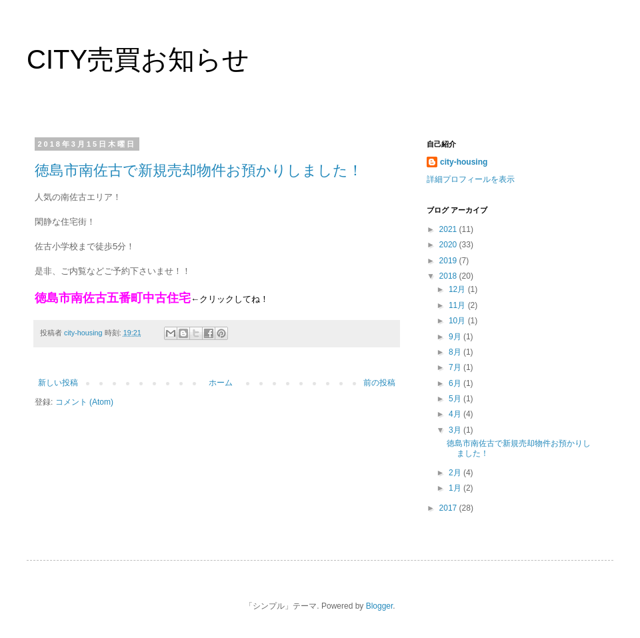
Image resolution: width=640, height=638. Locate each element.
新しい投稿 (58, 382)
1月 (456, 488)
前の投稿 (379, 382)
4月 (456, 414)
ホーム (221, 382)
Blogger (379, 606)
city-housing (463, 162)
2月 (456, 472)
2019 (449, 260)
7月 (456, 367)
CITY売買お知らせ (138, 59)
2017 (449, 508)
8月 (456, 352)
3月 (456, 430)
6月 (456, 383)
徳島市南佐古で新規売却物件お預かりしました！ (199, 170)
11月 (458, 305)
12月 (458, 289)
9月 (456, 336)
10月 (458, 320)
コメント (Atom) (84, 402)
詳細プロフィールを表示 (471, 179)
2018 (449, 276)
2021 (449, 229)
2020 (449, 244)
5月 (456, 398)
